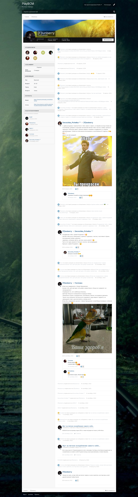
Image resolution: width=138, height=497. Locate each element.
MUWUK (62, 438)
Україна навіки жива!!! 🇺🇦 (98, 204)
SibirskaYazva (63, 419)
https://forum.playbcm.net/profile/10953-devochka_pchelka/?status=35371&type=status (82, 51)
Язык (25, 494)
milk (74, 63)
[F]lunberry (63, 49)
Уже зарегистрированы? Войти (93, 4)
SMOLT (31, 128)
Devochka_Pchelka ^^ (35, 139)
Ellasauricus (32, 122)
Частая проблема (96, 93)
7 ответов (77, 433)
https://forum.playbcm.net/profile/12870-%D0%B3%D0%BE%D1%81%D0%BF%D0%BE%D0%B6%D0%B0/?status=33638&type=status (83, 100)
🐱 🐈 (92, 73)
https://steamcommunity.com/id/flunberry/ (43, 100)
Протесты (90, 427)
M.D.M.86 (60, 460)
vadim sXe (62, 217)
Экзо (61, 262)
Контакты (30, 494)
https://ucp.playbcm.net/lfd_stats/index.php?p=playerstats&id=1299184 (43, 105)
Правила (37, 494)
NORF (30, 117)
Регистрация (107, 4)
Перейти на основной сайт (31, 11)
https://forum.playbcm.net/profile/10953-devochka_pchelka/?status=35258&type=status (82, 87)
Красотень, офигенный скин (99, 78)
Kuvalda (62, 412)
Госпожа (31, 134)
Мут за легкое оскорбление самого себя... (78, 426)
